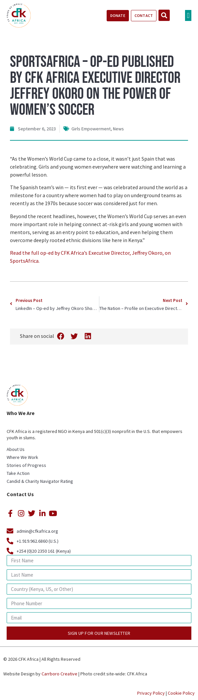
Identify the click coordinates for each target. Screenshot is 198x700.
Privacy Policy (151, 693)
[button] (188, 15)
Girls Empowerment (91, 129)
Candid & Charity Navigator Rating (40, 481)
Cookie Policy (181, 693)
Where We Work (22, 457)
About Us (16, 449)
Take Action (18, 473)
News (118, 129)
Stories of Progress (26, 465)
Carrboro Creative (59, 674)
